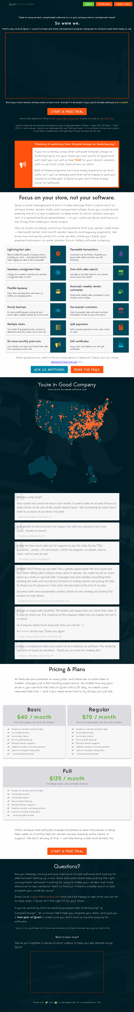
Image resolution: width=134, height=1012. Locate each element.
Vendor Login (124, 4)
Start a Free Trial (67, 111)
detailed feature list (64, 361)
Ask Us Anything (50, 369)
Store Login (106, 4)
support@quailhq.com (67, 119)
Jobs (92, 4)
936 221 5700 (107, 119)
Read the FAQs (85, 369)
